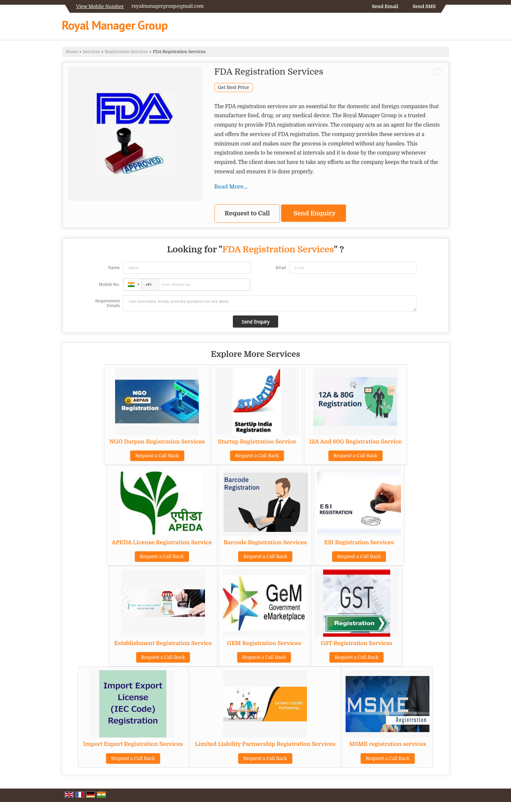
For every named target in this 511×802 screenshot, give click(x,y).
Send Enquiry (315, 213)
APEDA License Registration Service (162, 542)
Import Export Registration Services (133, 744)
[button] (100, 6)
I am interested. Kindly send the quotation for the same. (269, 303)
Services (91, 51)
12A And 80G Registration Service (355, 441)
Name (114, 267)
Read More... (231, 186)
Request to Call (247, 213)
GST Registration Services (357, 643)
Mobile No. (109, 284)
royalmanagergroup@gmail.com (168, 6)
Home (72, 51)
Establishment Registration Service (163, 643)
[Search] (445, 28)
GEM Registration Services (264, 643)
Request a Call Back (157, 455)
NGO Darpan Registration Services (157, 441)
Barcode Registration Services (265, 542)
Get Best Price (233, 87)
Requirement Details (107, 303)
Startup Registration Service (257, 441)
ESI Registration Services (359, 542)
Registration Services (126, 51)
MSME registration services (387, 744)
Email (281, 267)
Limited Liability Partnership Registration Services (265, 744)
